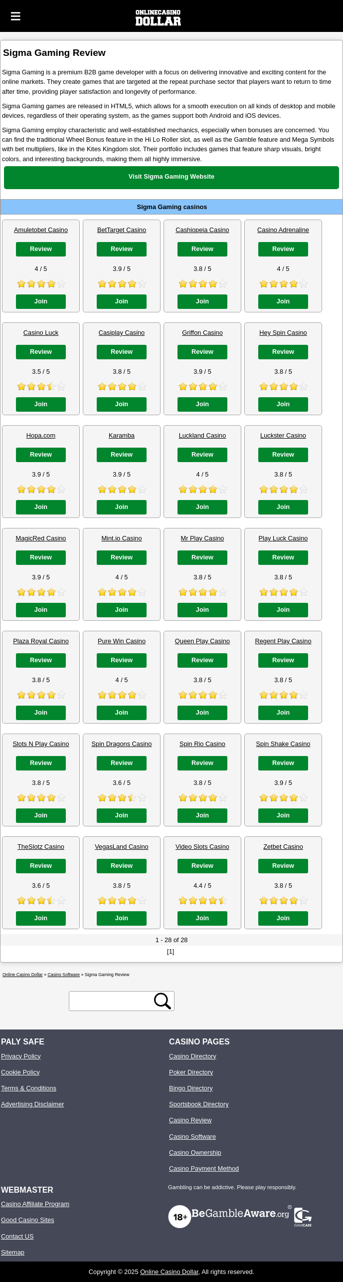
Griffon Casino (202, 332)
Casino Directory (192, 1056)
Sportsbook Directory (198, 1104)
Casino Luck (40, 332)
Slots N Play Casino (40, 744)
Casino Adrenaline (283, 230)
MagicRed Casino (40, 538)
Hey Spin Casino (283, 332)
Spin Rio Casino (202, 744)
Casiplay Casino (122, 332)
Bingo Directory (190, 1088)
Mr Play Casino (202, 538)
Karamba (122, 435)
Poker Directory (191, 1072)
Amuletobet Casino (41, 230)
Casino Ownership (195, 1152)
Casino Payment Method (204, 1168)
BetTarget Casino (121, 230)
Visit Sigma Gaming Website (171, 176)
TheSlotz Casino (40, 846)
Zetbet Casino (283, 846)
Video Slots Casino (202, 846)
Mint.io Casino (121, 538)
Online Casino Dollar (169, 1272)
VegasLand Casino (121, 846)
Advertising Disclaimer (32, 1104)
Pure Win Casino (122, 641)
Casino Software (192, 1136)
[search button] (162, 1001)
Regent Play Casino (283, 641)
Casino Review (190, 1120)
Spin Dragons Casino (122, 744)
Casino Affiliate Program (35, 1204)
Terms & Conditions (28, 1088)
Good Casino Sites (27, 1220)
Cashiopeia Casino (202, 230)
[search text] (113, 1001)
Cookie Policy (20, 1072)
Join (40, 301)
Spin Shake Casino (283, 744)
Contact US (17, 1236)
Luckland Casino (202, 435)
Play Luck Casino (283, 538)
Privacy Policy (21, 1056)
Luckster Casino (283, 435)
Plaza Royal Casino (41, 641)
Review (41, 249)
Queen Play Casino (202, 641)
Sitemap (12, 1252)
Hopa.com (40, 435)
